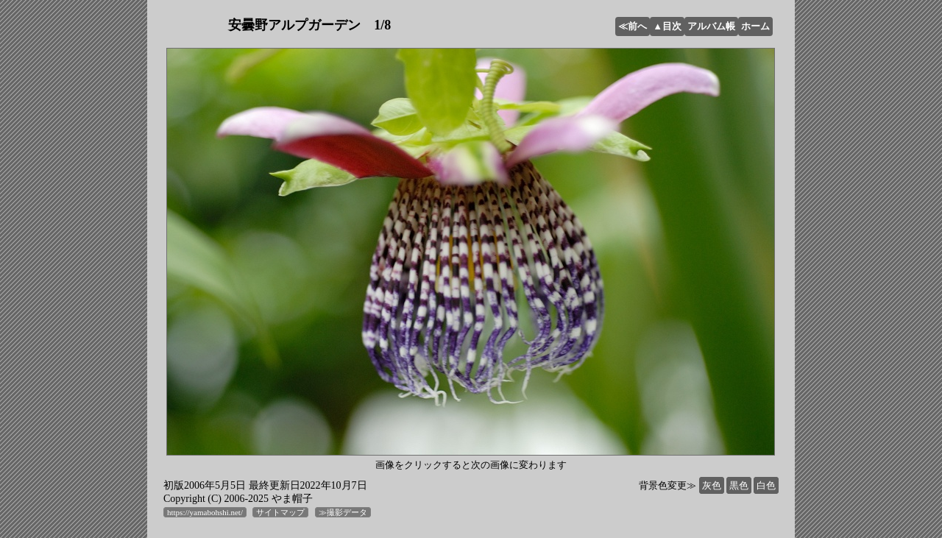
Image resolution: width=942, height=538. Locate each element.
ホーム (755, 26)
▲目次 (667, 26)
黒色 (738, 485)
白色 (766, 485)
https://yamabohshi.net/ (205, 512)
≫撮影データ (343, 512)
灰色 (711, 485)
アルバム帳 (711, 26)
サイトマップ (280, 512)
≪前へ (632, 26)
